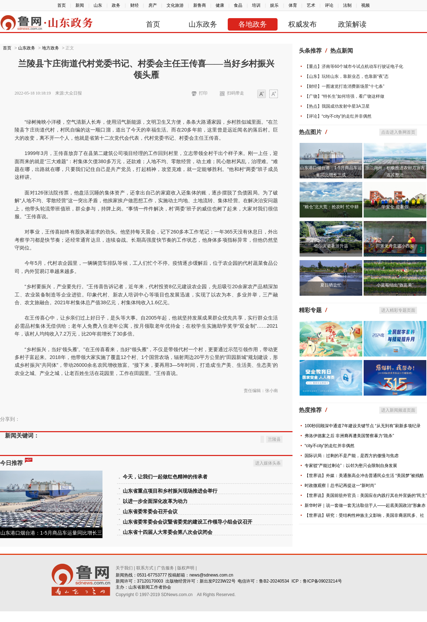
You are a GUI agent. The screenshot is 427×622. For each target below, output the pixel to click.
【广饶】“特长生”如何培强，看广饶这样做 (344, 96)
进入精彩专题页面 (398, 310)
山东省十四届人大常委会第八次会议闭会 (167, 532)
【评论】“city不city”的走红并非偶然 (338, 116)
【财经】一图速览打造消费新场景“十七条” (344, 86)
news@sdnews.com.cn (211, 575)
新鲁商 (199, 5)
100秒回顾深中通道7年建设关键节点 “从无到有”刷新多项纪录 (363, 425)
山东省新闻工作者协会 (149, 587)
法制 (347, 5)
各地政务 (252, 24)
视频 (365, 5)
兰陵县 (274, 439)
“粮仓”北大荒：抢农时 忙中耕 (330, 206)
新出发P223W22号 (218, 581)
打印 (203, 93)
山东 (98, 5)
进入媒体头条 (268, 463)
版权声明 (185, 567)
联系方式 (144, 567)
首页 (61, 5)
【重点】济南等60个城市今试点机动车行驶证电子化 (354, 66)
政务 (116, 5)
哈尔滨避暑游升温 (331, 245)
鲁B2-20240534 (274, 581)
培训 (256, 5)
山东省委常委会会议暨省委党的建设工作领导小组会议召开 (187, 522)
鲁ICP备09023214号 (322, 581)
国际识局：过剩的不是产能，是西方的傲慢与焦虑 (352, 455)
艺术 (311, 5)
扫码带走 (235, 93)
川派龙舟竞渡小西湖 (395, 245)
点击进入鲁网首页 (398, 132)
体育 (293, 5)
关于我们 (124, 567)
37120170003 (150, 581)
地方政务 (50, 47)
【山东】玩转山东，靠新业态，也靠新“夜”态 (347, 76)
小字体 (261, 94)
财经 (134, 5)
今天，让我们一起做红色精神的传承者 (165, 476)
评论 (329, 5)
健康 (220, 5)
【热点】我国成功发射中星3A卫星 (337, 106)
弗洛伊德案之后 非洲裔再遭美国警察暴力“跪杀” (349, 435)
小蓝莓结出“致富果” (394, 285)
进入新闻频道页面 (398, 410)
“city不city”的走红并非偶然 (329, 445)
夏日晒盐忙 (331, 285)
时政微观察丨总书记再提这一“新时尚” (340, 485)
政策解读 (352, 24)
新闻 (79, 5)
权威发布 (302, 24)
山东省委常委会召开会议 (150, 511)
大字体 (273, 94)
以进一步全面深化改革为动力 (155, 501)
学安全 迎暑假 (394, 206)
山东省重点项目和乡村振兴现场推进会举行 (170, 491)
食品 (238, 5)
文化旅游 (175, 5)
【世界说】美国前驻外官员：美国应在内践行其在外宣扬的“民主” (366, 495)
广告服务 (165, 567)
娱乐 (274, 5)
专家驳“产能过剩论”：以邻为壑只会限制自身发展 (351, 465)
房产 (152, 5)
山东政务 (203, 24)
